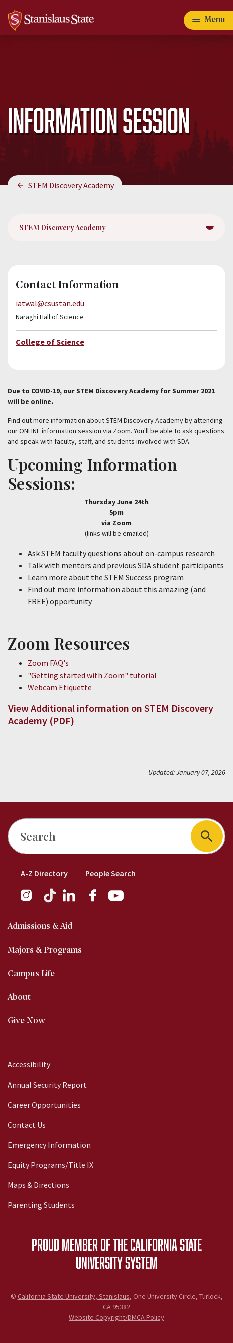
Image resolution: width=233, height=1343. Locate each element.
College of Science (50, 342)
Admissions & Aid (40, 926)
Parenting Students (41, 1205)
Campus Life (31, 974)
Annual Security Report (47, 1085)
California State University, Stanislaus (74, 1296)
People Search (110, 873)
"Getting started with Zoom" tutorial (92, 675)
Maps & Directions (38, 1185)
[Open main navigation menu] (208, 20)
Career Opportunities (44, 1105)
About (19, 997)
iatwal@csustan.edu (50, 303)
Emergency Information (49, 1145)
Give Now (26, 1021)
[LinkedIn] (70, 900)
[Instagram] (30, 900)
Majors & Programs (45, 950)
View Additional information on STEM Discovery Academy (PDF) (110, 714)
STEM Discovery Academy (71, 185)
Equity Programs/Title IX (50, 1165)
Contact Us (27, 1125)
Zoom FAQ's (49, 663)
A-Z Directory (44, 873)
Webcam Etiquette (60, 687)
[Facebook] (96, 900)
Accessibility (29, 1064)
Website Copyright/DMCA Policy (116, 1317)
